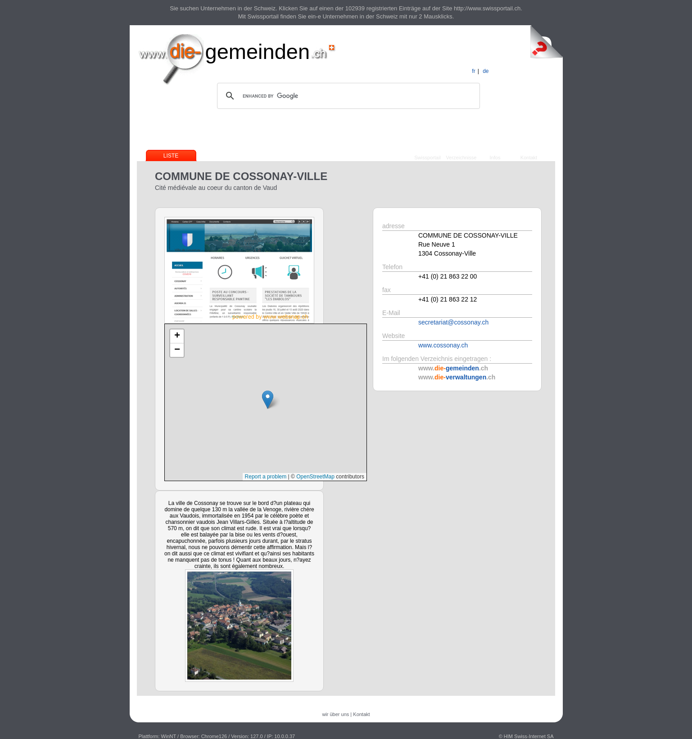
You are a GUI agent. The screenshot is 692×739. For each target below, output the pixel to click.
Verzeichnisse (461, 157)
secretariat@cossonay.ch (453, 322)
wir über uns (335, 714)
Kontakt (528, 157)
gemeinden (257, 51)
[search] (347, 95)
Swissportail (427, 157)
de (485, 71)
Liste (170, 156)
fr (473, 71)
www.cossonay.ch (443, 345)
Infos (495, 157)
